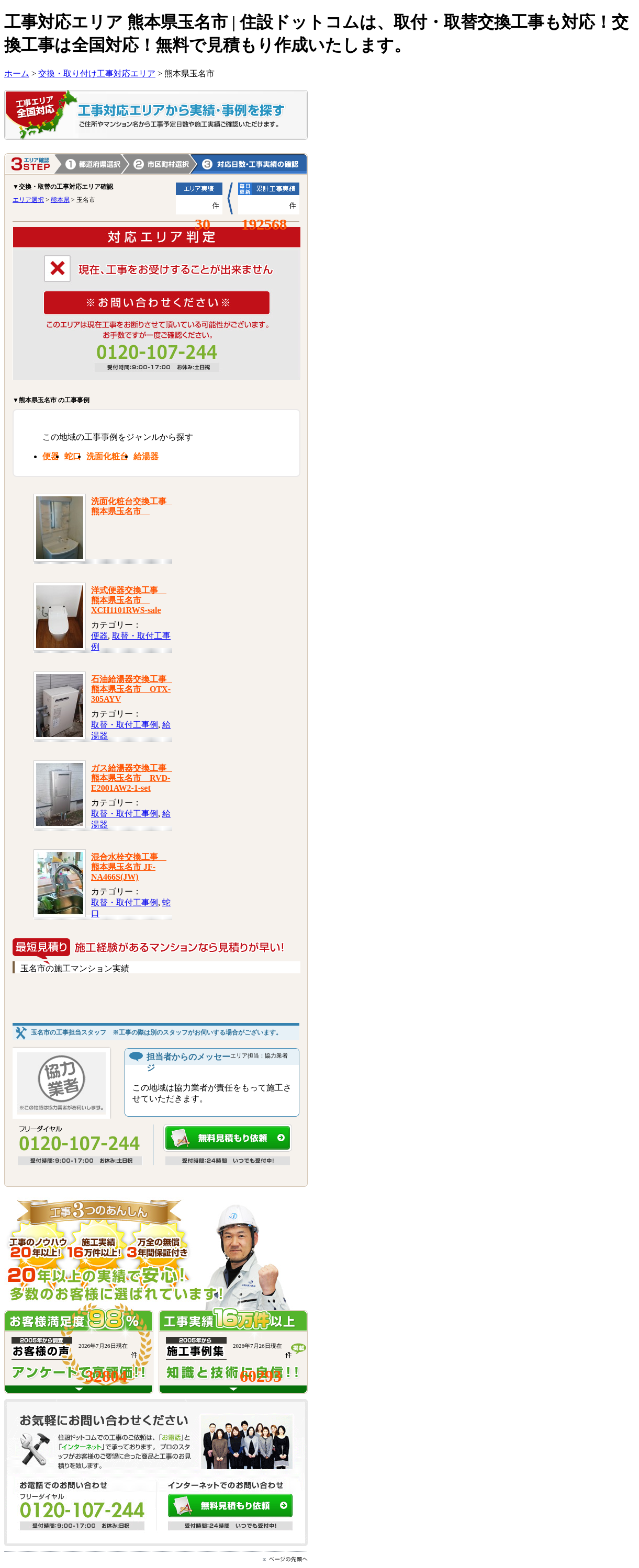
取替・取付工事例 (124, 724)
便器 (50, 456)
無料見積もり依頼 (227, 1138)
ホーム (16, 73)
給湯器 (146, 456)
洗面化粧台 (107, 456)
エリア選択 (28, 199)
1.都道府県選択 (91, 164)
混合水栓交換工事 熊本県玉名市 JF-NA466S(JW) (128, 867)
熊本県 (159, 164)
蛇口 (72, 456)
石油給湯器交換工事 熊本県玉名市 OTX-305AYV (133, 689)
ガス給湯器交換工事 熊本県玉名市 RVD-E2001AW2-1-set (133, 778)
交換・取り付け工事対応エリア (96, 73)
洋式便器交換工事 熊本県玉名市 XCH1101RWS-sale (128, 600)
